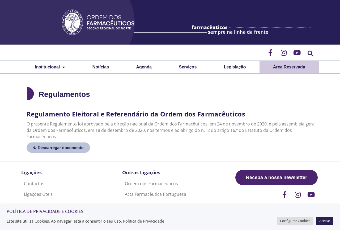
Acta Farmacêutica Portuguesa (155, 194)
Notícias (100, 67)
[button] (310, 53)
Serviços (188, 67)
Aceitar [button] (324, 220)
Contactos (34, 183)
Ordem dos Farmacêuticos (151, 183)
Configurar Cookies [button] (295, 220)
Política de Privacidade (143, 221)
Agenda (144, 67)
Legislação (235, 67)
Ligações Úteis (38, 194)
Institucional (50, 67)
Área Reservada (289, 67)
